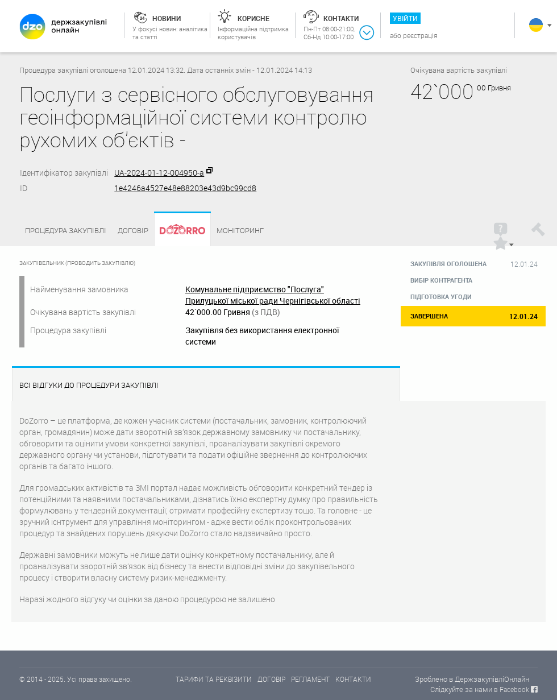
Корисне (253, 18)
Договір (133, 230)
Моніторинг (240, 230)
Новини (166, 18)
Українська (536, 25)
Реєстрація (420, 35)
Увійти (405, 18)
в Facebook (511, 689)
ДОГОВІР (271, 679)
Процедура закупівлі (65, 230)
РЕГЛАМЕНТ (310, 679)
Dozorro (177, 230)
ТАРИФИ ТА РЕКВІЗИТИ (214, 679)
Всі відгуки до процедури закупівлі (89, 385)
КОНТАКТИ (353, 679)
